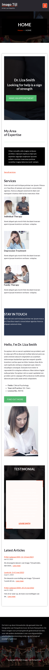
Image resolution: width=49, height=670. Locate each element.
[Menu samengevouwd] (45, 5)
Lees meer (17, 565)
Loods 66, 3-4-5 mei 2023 (14, 572)
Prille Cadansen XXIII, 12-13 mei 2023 (18, 557)
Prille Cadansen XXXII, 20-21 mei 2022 (19, 588)
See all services (10, 172)
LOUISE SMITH (24, 523)
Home (20, 30)
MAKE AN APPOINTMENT (21, 98)
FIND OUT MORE (15, 399)
